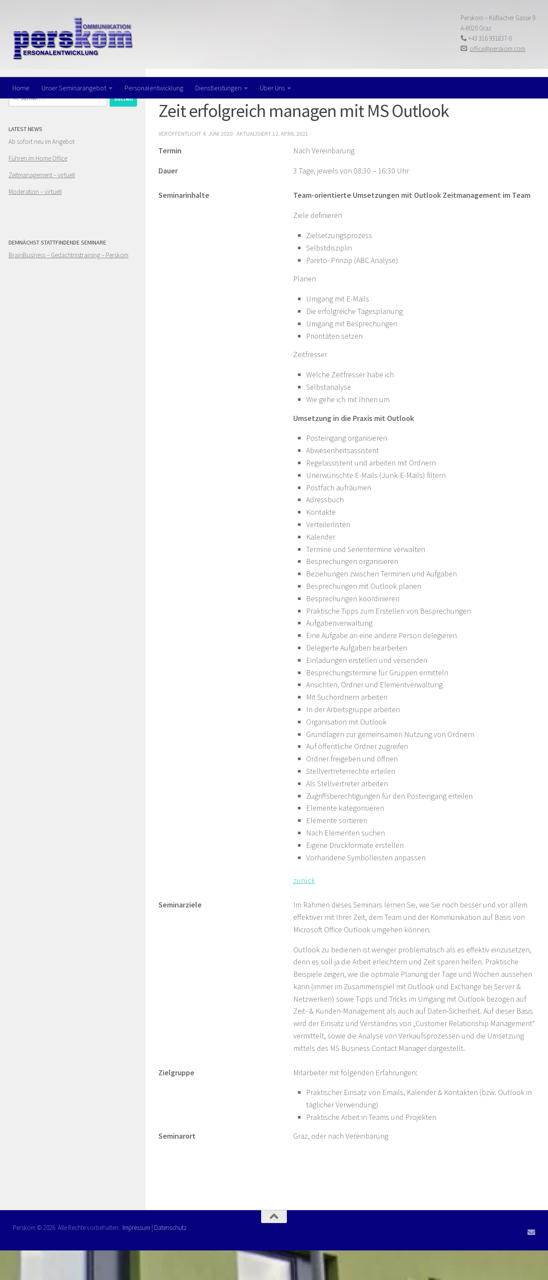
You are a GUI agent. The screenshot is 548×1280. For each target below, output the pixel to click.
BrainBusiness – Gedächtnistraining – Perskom (68, 284)
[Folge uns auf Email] (531, 1261)
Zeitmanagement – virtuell (42, 204)
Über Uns (272, 88)
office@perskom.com (497, 49)
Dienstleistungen (218, 88)
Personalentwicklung (154, 88)
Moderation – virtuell (35, 221)
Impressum (136, 1257)
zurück (304, 910)
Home (21, 88)
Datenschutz (170, 1257)
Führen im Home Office (38, 188)
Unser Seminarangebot (74, 88)
